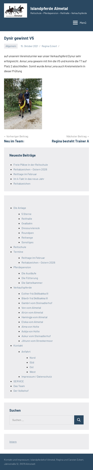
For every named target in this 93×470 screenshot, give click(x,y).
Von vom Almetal (31, 307)
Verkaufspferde (22, 287)
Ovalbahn (27, 223)
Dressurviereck (31, 228)
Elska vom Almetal (32, 321)
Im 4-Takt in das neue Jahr (28, 178)
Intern (13, 441)
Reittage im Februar (25, 174)
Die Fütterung (30, 278)
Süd (32, 362)
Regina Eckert (49, 46)
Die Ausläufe (29, 273)
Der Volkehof (21, 390)
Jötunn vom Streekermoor (37, 340)
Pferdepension (22, 267)
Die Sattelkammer (32, 282)
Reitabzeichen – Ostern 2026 (30, 169)
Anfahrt (26, 351)
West (33, 371)
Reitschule (19, 246)
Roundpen (28, 232)
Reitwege (27, 237)
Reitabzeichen (21, 183)
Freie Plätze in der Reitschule (30, 164)
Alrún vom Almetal (32, 312)
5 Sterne (26, 213)
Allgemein (11, 46)
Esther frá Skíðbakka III (35, 293)
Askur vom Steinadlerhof (36, 336)
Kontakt (18, 345)
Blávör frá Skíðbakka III (35, 298)
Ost (32, 367)
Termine (18, 251)
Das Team (19, 386)
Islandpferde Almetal (49, 8)
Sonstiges (27, 242)
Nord (32, 357)
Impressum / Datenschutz (37, 376)
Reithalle (27, 218)
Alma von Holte (30, 326)
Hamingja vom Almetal (34, 317)
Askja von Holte (31, 331)
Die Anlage (19, 207)
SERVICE (18, 381)
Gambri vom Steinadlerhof (37, 303)
